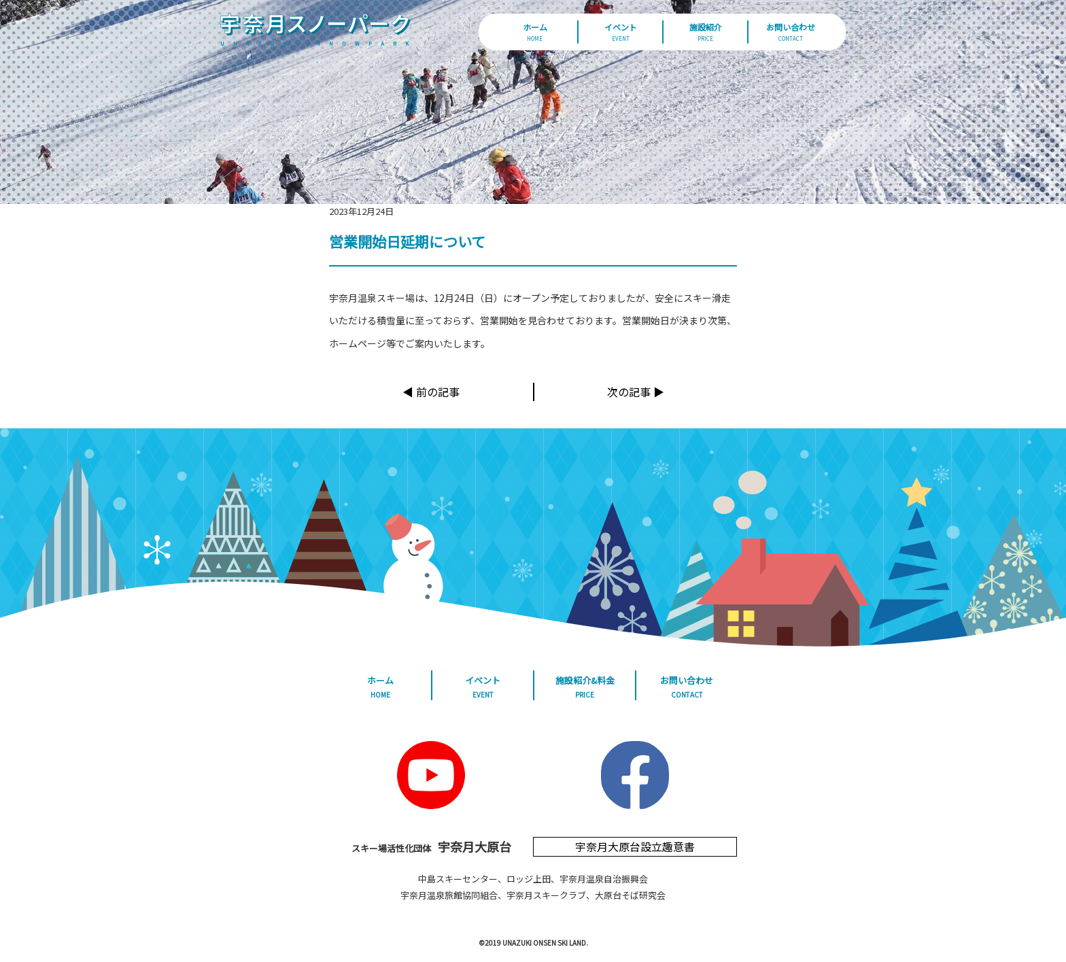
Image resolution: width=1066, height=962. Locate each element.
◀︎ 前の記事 (431, 391)
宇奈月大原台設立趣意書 (635, 846)
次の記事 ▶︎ (635, 391)
